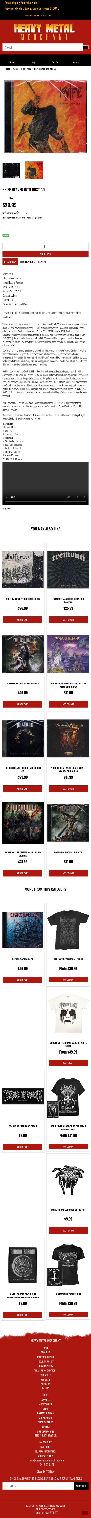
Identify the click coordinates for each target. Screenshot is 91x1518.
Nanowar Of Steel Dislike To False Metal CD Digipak (68, 685)
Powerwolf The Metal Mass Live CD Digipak (23, 854)
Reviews (42, 261)
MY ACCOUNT (45, 1442)
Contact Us (45, 1375)
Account (76, 62)
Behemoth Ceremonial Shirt (68, 959)
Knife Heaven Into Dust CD (45, 68)
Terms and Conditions (45, 1370)
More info (14, 212)
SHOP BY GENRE (45, 1422)
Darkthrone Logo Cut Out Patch (68, 1209)
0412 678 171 (47, 1464)
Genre (15, 68)
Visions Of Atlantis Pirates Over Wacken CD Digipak (68, 769)
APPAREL (45, 1399)
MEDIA (45, 1408)
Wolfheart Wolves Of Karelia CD (23, 599)
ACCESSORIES (45, 1404)
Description (10, 261)
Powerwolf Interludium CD (68, 852)
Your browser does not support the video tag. (45, 483)
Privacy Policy (45, 1366)
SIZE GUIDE (46, 1447)
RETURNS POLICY (45, 1456)
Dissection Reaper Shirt (68, 1294)
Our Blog (45, 1384)
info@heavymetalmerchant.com (47, 1460)
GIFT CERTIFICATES (45, 1431)
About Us (45, 1352)
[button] (85, 1513)
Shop (33, 62)
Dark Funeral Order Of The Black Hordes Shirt (68, 1127)
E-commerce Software (41, 1513)
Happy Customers (46, 1357)
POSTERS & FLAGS (45, 1413)
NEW (46, 1395)
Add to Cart (45, 254)
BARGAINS (45, 1427)
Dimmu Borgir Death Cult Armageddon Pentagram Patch (23, 1295)
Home (7, 68)
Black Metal (26, 68)
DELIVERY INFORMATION (45, 1451)
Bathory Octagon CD (23, 959)
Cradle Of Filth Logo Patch (23, 1126)
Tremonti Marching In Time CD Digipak (68, 600)
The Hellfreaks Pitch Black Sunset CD (22, 769)
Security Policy (45, 1361)
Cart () (55, 62)
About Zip (45, 1379)
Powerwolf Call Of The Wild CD (22, 683)
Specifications (27, 261)
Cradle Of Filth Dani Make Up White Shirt (68, 1044)
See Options (68, 979)
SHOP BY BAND (45, 1418)
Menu (12, 62)
